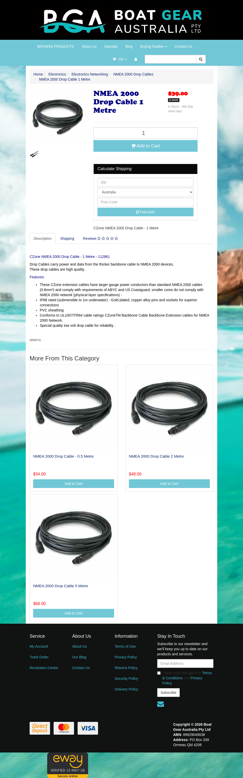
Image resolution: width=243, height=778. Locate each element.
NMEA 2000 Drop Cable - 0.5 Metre (63, 456)
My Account (39, 646)
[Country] (145, 192)
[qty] (145, 182)
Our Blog (79, 657)
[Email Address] (185, 663)
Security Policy (126, 678)
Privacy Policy (126, 657)
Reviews (100, 238)
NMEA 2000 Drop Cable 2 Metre (156, 456)
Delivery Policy (126, 689)
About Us (89, 46)
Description (43, 238)
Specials (111, 46)
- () (120, 59)
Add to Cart (145, 145)
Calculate (145, 212)
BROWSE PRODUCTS (55, 46)
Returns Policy (126, 668)
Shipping (67, 238)
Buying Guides (153, 46)
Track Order (39, 657)
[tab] (43, 238)
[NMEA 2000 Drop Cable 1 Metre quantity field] (145, 133)
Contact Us (183, 46)
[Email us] (160, 704)
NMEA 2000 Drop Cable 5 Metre (60, 586)
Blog (128, 46)
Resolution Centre (44, 668)
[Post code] (145, 202)
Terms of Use (125, 646)
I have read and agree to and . (184, 678)
